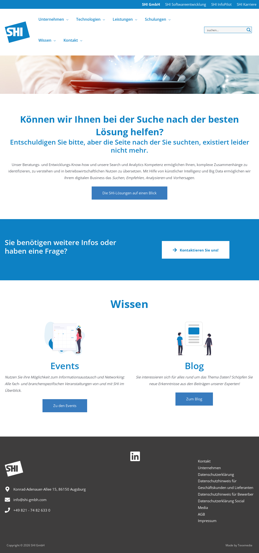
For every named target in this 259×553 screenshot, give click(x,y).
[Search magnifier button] (249, 30)
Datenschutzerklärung (216, 474)
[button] (129, 193)
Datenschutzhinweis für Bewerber (226, 494)
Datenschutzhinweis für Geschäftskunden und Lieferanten (225, 484)
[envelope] (26, 499)
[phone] (27, 510)
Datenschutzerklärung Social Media (221, 504)
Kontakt (204, 461)
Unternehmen (209, 467)
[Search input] (225, 30)
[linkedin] (137, 456)
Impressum (207, 520)
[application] (66, 19)
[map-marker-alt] (45, 489)
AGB (201, 514)
